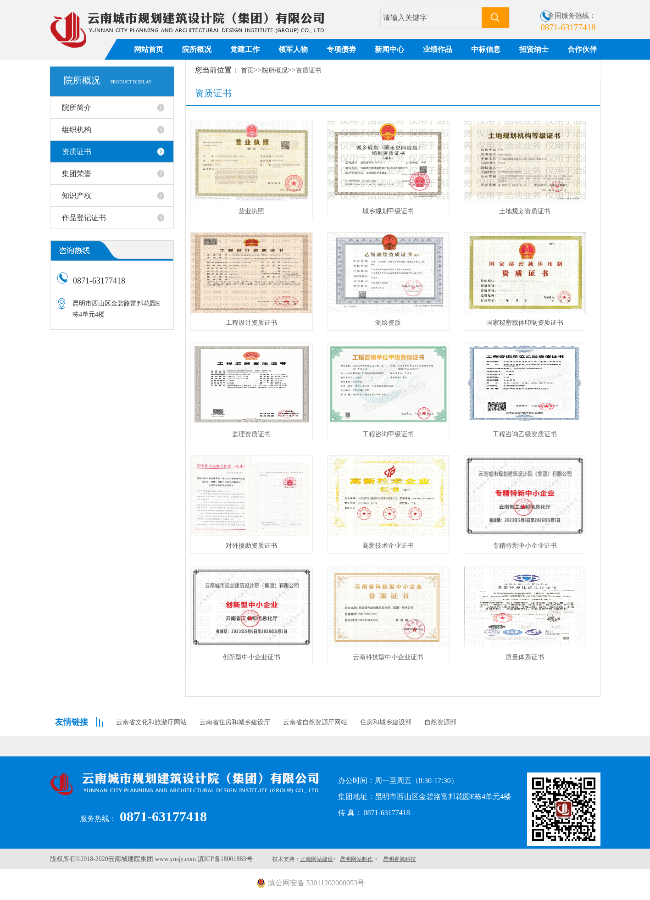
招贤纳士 (534, 49)
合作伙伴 (582, 49)
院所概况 (196, 49)
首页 (247, 70)
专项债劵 (341, 49)
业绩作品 (437, 49)
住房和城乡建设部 (385, 722)
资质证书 (309, 70)
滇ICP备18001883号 (225, 859)
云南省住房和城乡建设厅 (235, 722)
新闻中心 (389, 49)
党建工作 (245, 49)
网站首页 (148, 49)
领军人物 (293, 49)
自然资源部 (440, 722)
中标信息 (485, 49)
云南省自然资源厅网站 (315, 722)
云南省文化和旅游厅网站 (151, 722)
